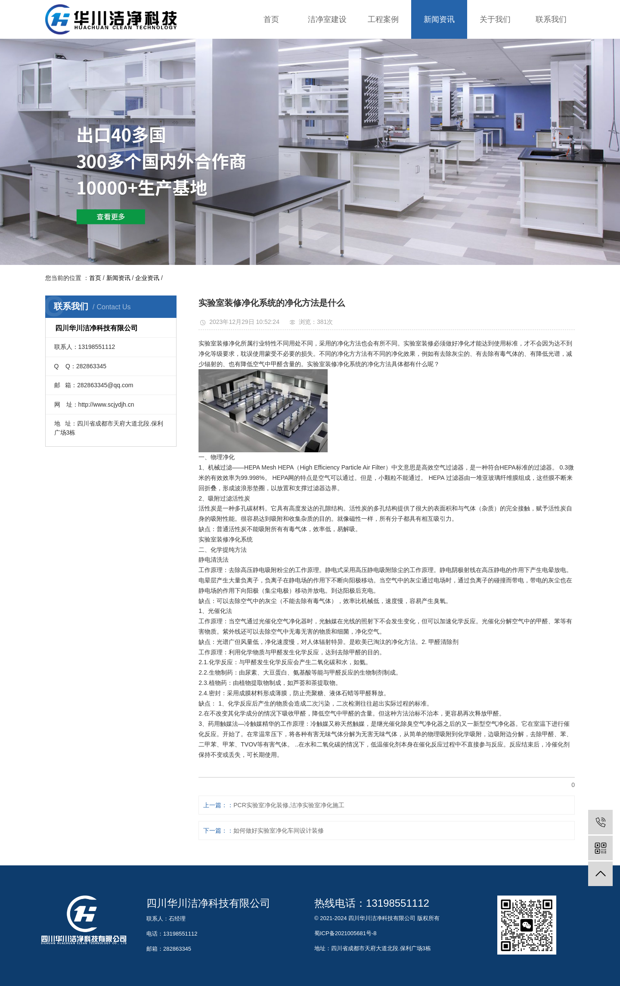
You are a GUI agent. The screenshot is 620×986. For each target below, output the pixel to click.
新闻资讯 (439, 19)
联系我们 (551, 19)
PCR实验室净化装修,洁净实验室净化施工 (288, 805)
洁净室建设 (327, 19)
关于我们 (495, 19)
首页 (271, 19)
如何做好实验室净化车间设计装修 (278, 830)
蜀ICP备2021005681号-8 (345, 933)
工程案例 (383, 19)
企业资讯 (147, 277)
